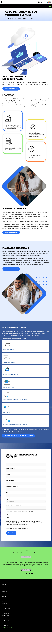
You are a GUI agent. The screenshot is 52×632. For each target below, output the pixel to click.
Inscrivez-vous (26, 569)
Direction (4, 584)
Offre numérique (5, 613)
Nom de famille (10, 480)
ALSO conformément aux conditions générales (29, 522)
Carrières (4, 586)
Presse (3, 594)
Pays (7, 499)
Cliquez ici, (5, 429)
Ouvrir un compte (6, 608)
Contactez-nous (26, 556)
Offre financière (5, 615)
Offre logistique (5, 620)
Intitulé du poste (10, 468)
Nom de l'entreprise (11, 462)
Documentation (5, 603)
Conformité (4, 589)
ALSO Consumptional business (9, 630)
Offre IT (3, 618)
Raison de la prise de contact (13, 505)
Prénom (8, 474)
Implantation (4, 591)
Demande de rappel (11, 88)
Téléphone (9, 493)
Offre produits (5, 625)
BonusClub (4, 601)
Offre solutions (5, 622)
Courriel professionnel (12, 487)
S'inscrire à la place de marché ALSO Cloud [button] (18, 435)
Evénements (4, 606)
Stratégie (4, 596)
